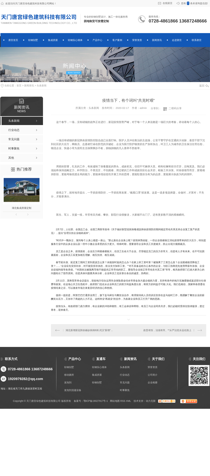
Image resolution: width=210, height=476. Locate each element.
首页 (19, 85)
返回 (204, 85)
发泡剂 (68, 382)
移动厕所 (69, 374)
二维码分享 (175, 108)
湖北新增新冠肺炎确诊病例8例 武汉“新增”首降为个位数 (90, 330)
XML (128, 401)
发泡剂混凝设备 (72, 390)
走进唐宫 (177, 40)
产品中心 (97, 40)
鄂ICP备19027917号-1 (96, 401)
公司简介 (152, 374)
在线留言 (167, 3)
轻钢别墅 (33, 40)
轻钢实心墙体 (75, 40)
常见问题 (125, 382)
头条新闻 (41, 85)
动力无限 (151, 401)
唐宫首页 (13, 40)
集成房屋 (53, 40)
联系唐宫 (196, 40)
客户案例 (117, 40)
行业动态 (125, 374)
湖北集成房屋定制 (21, 208)
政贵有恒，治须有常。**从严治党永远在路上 (167, 330)
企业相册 (152, 382)
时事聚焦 (125, 390)
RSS (122, 401)
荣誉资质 (137, 40)
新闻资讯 (157, 40)
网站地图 (115, 401)
